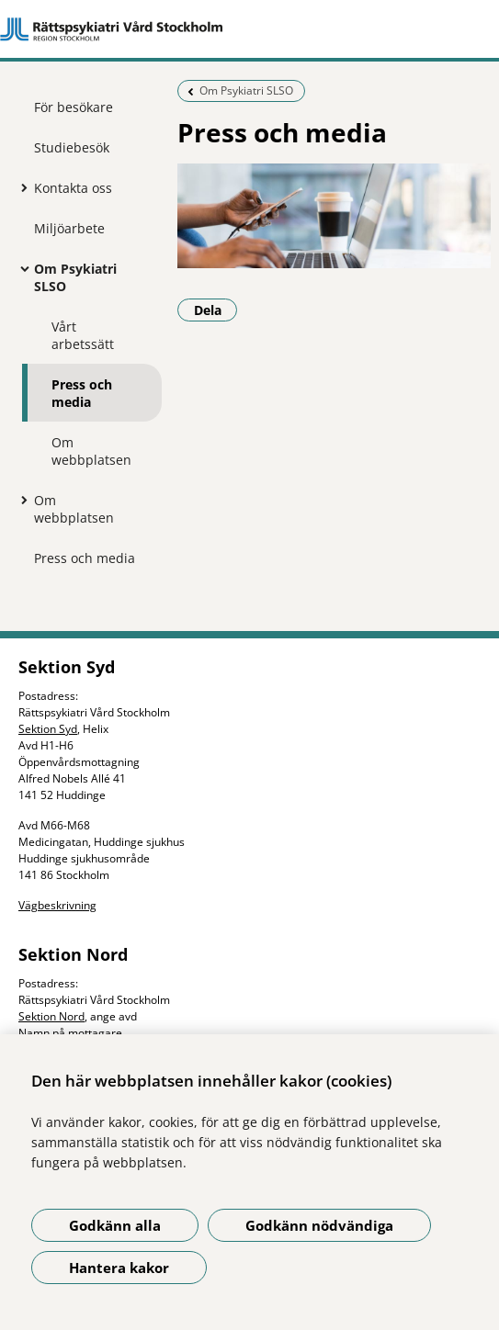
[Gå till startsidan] (249, 29)
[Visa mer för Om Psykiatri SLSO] (20, 268)
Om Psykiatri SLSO (75, 277)
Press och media (81, 393)
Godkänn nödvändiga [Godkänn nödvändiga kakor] (319, 1225)
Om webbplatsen (91, 451)
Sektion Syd (47, 729)
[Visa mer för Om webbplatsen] (20, 499)
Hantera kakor (119, 1267)
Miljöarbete (69, 228)
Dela (216, 309)
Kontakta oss (73, 188)
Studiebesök (71, 147)
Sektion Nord (51, 1016)
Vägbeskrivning (57, 905)
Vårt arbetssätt (82, 335)
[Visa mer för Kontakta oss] (20, 187)
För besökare (73, 107)
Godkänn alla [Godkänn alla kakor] (115, 1225)
